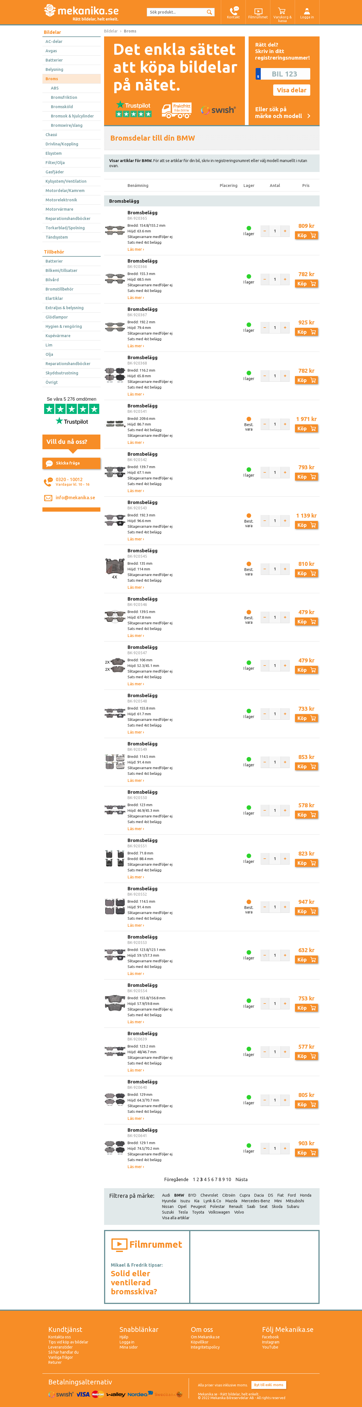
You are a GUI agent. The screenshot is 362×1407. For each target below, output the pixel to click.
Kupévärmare (58, 335)
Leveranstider (60, 1347)
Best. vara (248, 426)
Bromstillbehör (60, 289)
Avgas (51, 51)
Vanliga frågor (60, 1357)
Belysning (54, 69)
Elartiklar (54, 298)
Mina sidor (129, 1347)
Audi (166, 1195)
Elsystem (54, 153)
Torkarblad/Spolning (65, 228)
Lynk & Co (212, 1201)
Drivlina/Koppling (62, 144)
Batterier (54, 60)
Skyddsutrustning (62, 373)
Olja (49, 354)
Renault (236, 1206)
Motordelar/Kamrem (65, 190)
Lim (49, 345)
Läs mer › (136, 249)
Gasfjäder (55, 172)
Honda (305, 1195)
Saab (251, 1206)
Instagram (270, 1342)
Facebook (270, 1337)
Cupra (245, 1195)
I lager (249, 234)
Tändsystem (57, 237)
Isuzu (185, 1201)
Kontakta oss (59, 1337)
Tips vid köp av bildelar (68, 1342)
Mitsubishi (295, 1201)
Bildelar (52, 32)
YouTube (270, 1347)
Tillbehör (54, 251)
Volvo (239, 1212)
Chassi (51, 134)
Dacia (259, 1195)
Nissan (168, 1206)
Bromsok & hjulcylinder (72, 116)
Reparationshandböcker (68, 218)
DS (270, 1195)
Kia (196, 1201)
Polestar (217, 1206)
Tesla (183, 1212)
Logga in (127, 1342)
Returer (55, 1362)
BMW (179, 1195)
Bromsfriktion (64, 97)
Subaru (293, 1206)
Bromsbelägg (143, 212)
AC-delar (54, 41)
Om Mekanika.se (205, 1337)
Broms (52, 79)
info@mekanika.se (75, 497)
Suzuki (168, 1212)
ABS (55, 88)
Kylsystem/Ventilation (66, 181)
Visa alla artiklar (175, 1218)
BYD (192, 1195)
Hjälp (124, 1337)
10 (228, 1179)
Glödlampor (57, 317)
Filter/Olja (55, 162)
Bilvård (52, 280)
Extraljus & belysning (65, 308)
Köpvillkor (199, 1342)
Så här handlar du (63, 1352)
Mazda (231, 1201)
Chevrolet (209, 1195)
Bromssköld (62, 106)
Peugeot (198, 1206)
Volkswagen (219, 1212)
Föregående (176, 1179)
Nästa (242, 1179)
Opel (182, 1206)
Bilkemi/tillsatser (61, 270)
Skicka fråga (63, 463)
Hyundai (169, 1201)
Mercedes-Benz (256, 1201)
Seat (264, 1206)
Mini (278, 1201)
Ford (292, 1195)
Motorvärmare (59, 209)
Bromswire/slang (67, 125)
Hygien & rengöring (64, 326)
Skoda (277, 1206)
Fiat (280, 1195)
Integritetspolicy (205, 1347)
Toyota (198, 1212)
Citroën (228, 1195)
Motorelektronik (61, 200)
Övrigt (52, 382)
